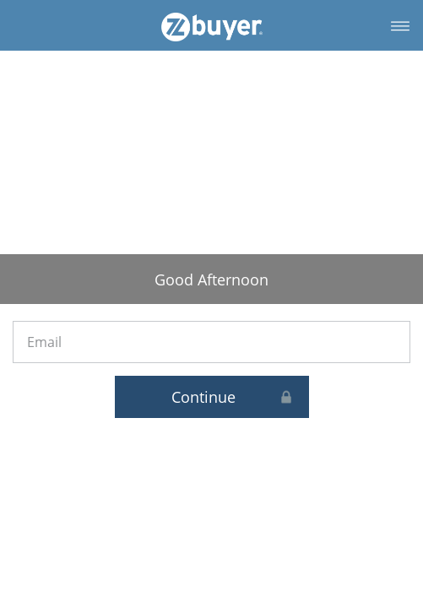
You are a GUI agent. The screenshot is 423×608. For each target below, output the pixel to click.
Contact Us (361, 544)
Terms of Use (261, 544)
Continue (284, 312)
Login (62, 544)
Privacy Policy (161, 544)
